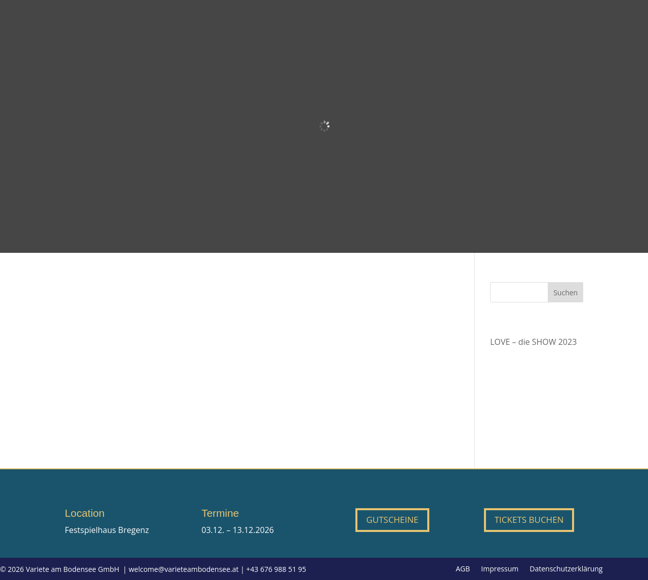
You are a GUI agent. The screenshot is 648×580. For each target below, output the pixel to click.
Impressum (499, 569)
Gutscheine (392, 519)
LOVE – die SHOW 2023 (533, 341)
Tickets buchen (529, 519)
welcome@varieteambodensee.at (183, 569)
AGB (463, 569)
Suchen (565, 292)
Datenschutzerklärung (566, 569)
